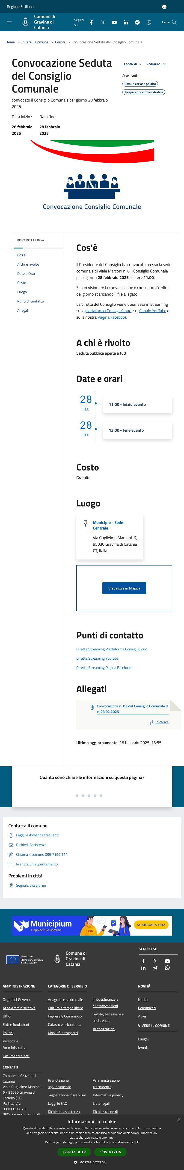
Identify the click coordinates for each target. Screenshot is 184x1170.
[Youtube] (112, 22)
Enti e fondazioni (16, 1024)
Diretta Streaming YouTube (97, 658)
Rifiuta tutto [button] (111, 1152)
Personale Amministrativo (15, 1044)
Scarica (159, 722)
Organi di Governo (17, 999)
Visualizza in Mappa (124, 588)
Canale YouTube (152, 311)
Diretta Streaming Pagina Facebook (103, 667)
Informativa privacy (108, 1095)
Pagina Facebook (112, 317)
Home (10, 42)
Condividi (133, 64)
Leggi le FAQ (57, 1103)
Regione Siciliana (20, 6)
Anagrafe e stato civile (65, 999)
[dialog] (92, 1142)
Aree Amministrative (19, 1008)
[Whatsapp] (147, 22)
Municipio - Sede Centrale (108, 525)
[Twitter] (101, 22)
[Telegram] (135, 22)
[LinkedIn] (124, 22)
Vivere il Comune (35, 42)
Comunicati (147, 1008)
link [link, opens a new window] (136, 1142)
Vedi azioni (157, 64)
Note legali (101, 1103)
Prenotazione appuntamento (59, 1083)
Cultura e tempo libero (65, 1008)
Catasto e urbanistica (64, 1024)
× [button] (179, 1120)
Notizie (143, 999)
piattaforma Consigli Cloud (108, 311)
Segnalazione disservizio (67, 1095)
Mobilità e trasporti (63, 1032)
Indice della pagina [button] (30, 240)
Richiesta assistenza (64, 1111)
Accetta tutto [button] (74, 1152)
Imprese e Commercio (65, 1016)
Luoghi (143, 1039)
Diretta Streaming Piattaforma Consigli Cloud (111, 649)
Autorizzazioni (104, 1029)
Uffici (7, 1016)
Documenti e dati (16, 1056)
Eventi (60, 42)
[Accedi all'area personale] (164, 6)
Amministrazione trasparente (106, 1083)
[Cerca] (174, 22)
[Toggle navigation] (9, 21)
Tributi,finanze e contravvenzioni (105, 1002)
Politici (8, 1032)
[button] (92, 1162)
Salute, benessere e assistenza (108, 1017)
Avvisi (143, 1016)
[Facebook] (89, 22)
